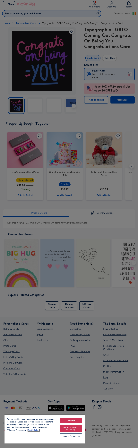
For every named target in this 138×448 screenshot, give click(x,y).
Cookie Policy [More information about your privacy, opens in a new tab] (33, 430)
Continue (71, 421)
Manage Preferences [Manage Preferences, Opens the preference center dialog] (71, 436)
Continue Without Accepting (71, 428)
